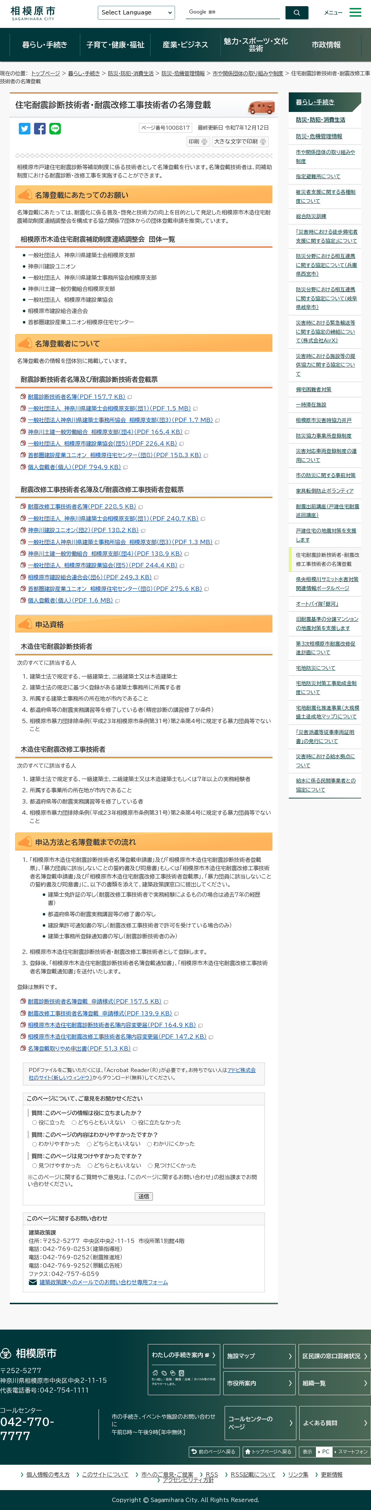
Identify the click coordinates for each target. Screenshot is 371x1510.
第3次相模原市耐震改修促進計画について (325, 648)
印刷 (194, 141)
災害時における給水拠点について (325, 761)
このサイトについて (105, 1474)
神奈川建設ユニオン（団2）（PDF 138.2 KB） (86, 530)
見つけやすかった (59, 1165)
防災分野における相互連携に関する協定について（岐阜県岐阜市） (326, 298)
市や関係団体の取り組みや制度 (248, 73)
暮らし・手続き (45, 44)
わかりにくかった (174, 1144)
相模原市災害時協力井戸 (324, 420)
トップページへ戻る (271, 1451)
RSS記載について (253, 1474)
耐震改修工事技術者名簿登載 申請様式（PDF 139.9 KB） (103, 1013)
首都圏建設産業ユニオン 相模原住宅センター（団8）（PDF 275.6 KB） (118, 589)
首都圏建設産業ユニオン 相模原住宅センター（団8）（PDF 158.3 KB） (118, 455)
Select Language (126, 12)
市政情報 (326, 44)
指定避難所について (318, 176)
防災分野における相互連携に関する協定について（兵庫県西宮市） (326, 265)
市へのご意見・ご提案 (167, 1474)
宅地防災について (315, 668)
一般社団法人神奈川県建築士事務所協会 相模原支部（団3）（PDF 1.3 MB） (123, 542)
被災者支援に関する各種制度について (326, 196)
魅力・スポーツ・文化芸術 (256, 44)
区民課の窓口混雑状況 (331, 1356)
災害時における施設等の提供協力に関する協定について (325, 365)
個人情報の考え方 (48, 1474)
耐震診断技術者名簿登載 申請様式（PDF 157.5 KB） (98, 1001)
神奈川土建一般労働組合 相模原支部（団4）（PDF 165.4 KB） (108, 432)
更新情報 (332, 1474)
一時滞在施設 (311, 404)
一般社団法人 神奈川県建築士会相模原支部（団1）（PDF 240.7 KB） (116, 518)
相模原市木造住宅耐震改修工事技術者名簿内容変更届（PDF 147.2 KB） (120, 1036)
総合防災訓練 (311, 216)
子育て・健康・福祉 (115, 44)
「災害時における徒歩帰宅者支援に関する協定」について (327, 236)
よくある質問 (320, 1423)
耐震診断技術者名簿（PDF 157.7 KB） (80, 397)
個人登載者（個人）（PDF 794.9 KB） (78, 467)
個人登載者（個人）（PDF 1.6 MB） (74, 600)
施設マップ (241, 1356)
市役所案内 (241, 1383)
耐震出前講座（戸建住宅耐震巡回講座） (327, 511)
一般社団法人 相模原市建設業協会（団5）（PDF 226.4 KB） (106, 443)
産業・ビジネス (185, 44)
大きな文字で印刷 (236, 141)
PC (325, 1451)
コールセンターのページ (250, 1423)
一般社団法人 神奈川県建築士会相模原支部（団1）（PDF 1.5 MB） (112, 408)
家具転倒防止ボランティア (325, 490)
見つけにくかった (175, 1165)
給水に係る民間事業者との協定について (326, 785)
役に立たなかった (159, 1122)
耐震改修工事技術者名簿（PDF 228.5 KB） (85, 506)
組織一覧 (314, 1383)
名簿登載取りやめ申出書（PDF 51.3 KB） (82, 1048)
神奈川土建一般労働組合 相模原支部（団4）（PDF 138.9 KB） (108, 553)
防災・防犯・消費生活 (131, 73)
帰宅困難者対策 (314, 389)
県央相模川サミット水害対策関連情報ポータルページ (327, 584)
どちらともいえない (101, 1122)
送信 (143, 1196)
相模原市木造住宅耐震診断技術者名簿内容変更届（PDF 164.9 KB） (115, 1025)
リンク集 (298, 1474)
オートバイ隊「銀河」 (317, 603)
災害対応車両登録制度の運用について (326, 456)
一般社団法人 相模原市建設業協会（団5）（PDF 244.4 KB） (106, 565)
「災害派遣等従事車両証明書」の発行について (325, 737)
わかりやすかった (59, 1144)
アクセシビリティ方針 (188, 1480)
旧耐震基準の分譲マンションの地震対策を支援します (327, 624)
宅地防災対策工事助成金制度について (326, 688)
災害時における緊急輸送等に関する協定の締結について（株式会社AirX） (325, 331)
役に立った (51, 1122)
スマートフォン (353, 1451)
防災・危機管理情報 (183, 73)
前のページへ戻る (217, 1451)
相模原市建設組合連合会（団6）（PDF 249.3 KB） (93, 577)
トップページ (46, 73)
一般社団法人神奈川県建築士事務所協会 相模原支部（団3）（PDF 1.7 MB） (124, 420)
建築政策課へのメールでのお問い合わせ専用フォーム (103, 1282)
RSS (212, 1474)
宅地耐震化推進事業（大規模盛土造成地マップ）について (327, 712)
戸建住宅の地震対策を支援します (326, 535)
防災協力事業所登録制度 (324, 435)
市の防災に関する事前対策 (326, 475)
